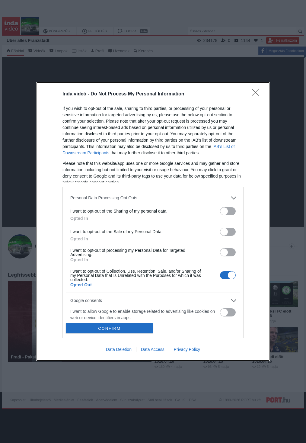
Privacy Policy (187, 349)
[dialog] (153, 221)
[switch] (228, 211)
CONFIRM (109, 328)
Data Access (152, 349)
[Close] (257, 94)
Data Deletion (119, 349)
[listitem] (153, 198)
